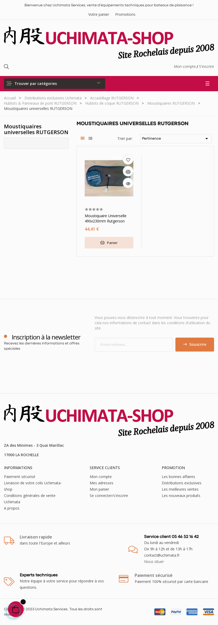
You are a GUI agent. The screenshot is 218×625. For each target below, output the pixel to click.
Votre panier (98, 14)
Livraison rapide (36, 537)
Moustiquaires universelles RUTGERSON (36, 129)
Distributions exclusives (181, 482)
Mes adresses (101, 482)
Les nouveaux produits (181, 495)
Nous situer (154, 561)
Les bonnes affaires (178, 476)
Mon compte (185, 66)
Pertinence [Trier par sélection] (176, 138)
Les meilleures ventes (180, 489)
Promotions (125, 14)
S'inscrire (206, 66)
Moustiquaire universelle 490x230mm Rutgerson (105, 218)
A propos (11, 508)
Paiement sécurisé (19, 476)
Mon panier (99, 489)
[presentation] (139, 362)
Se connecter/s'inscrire (109, 495)
